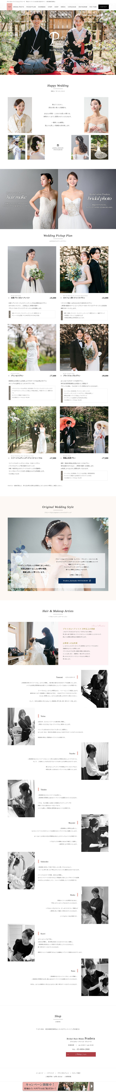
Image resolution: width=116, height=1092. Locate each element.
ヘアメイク (50, 1073)
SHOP (57, 7)
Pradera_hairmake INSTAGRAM (77, 581)
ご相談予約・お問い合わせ (53, 1076)
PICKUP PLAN (31, 7)
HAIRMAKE (41, 7)
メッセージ (39, 1073)
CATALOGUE (72, 7)
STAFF (50, 7)
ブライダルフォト (63, 1073)
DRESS (63, 7)
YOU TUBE (93, 7)
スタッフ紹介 (76, 1073)
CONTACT (103, 7)
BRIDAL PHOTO (18, 7)
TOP (9, 7)
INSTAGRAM (83, 7)
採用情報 (68, 1076)
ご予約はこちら (81, 1054)
